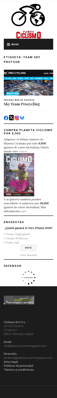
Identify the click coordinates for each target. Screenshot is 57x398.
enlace (23, 151)
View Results (28, 255)
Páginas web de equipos (19, 100)
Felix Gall (13, 242)
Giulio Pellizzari (17, 238)
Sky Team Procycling (22, 103)
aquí (23, 211)
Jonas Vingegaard (18, 234)
